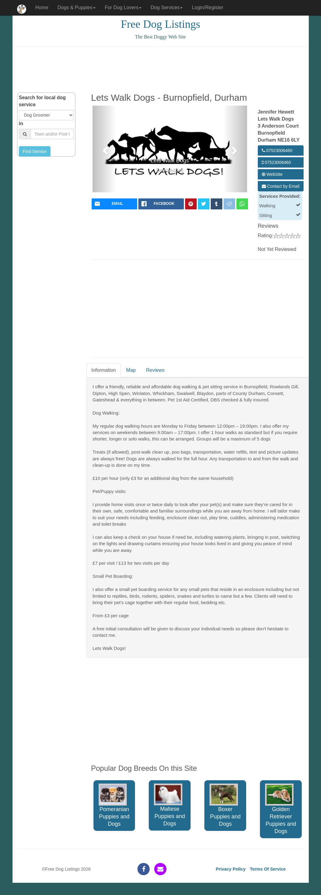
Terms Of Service (268, 869)
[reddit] (229, 203)
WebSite (272, 174)
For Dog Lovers (123, 7)
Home (42, 7)
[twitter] (204, 203)
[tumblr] (216, 203)
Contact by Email (281, 186)
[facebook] (161, 203)
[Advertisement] (160, 69)
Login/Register (207, 7)
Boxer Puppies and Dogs (225, 805)
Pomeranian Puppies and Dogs (114, 805)
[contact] (160, 869)
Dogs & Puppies (76, 7)
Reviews (155, 370)
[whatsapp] (242, 203)
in (21, 123)
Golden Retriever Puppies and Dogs (280, 809)
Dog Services (167, 7)
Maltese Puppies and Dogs (169, 805)
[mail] (114, 203)
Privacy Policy (231, 869)
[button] (104, 149)
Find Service (35, 151)
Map (131, 370)
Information (103, 370)
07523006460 (277, 150)
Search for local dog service (42, 101)
